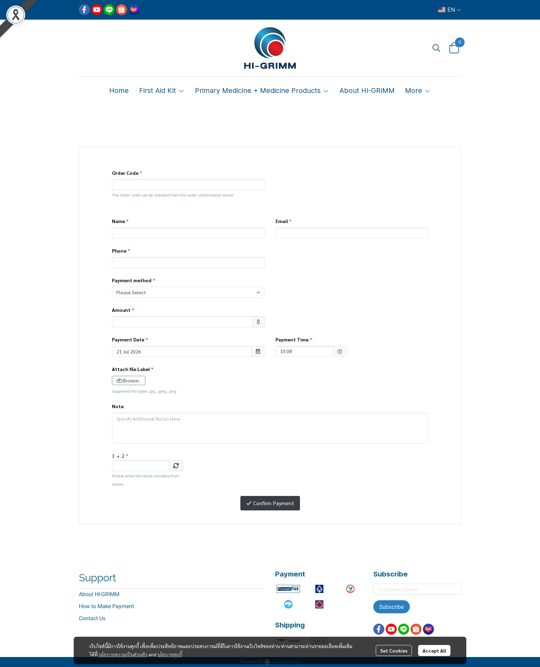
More (418, 90)
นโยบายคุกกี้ (169, 654)
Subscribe (391, 606)
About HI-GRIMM (99, 594)
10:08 (301, 351)
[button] (449, 9)
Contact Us (92, 618)
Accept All (434, 650)
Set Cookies (393, 650)
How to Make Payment (106, 606)
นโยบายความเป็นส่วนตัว (123, 654)
